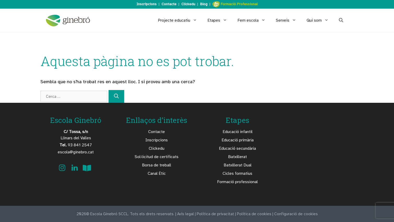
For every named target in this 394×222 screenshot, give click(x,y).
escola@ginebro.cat (76, 152)
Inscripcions (146, 4)
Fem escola (254, 20)
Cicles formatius (237, 173)
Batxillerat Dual (238, 165)
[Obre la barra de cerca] (341, 20)
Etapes (219, 20)
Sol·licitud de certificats (156, 156)
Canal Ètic (157, 173)
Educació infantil (238, 131)
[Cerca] (116, 96)
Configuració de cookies (296, 214)
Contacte (169, 4)
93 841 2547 (75, 145)
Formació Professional (235, 4)
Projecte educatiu (180, 20)
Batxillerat (237, 156)
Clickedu (188, 4)
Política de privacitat (215, 214)
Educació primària (238, 140)
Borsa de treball (156, 165)
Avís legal (185, 214)
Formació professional (237, 181)
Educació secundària (237, 148)
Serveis (288, 20)
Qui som (320, 20)
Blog (203, 4)
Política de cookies (254, 214)
